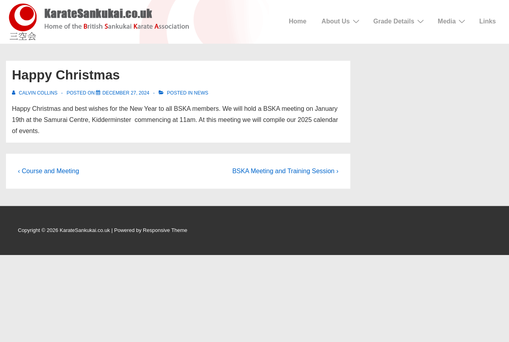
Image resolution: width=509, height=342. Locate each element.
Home (297, 21)
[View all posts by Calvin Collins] (35, 93)
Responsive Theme (165, 230)
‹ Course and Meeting (48, 171)
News (201, 93)
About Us (341, 21)
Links (487, 21)
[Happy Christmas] (125, 93)
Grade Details (399, 21)
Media (452, 21)
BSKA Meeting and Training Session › (285, 171)
